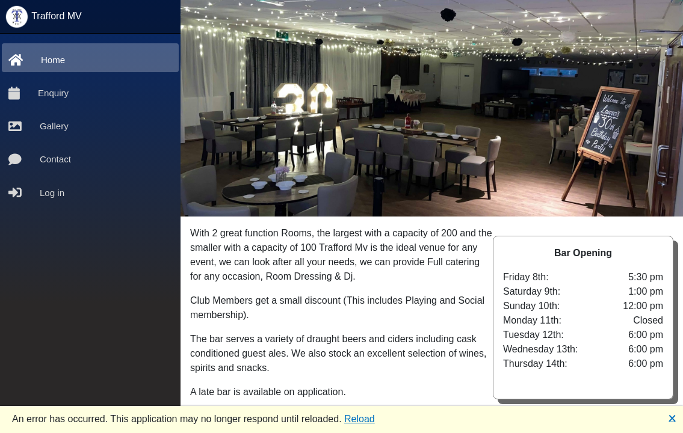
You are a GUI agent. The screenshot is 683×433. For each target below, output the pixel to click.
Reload (359, 419)
